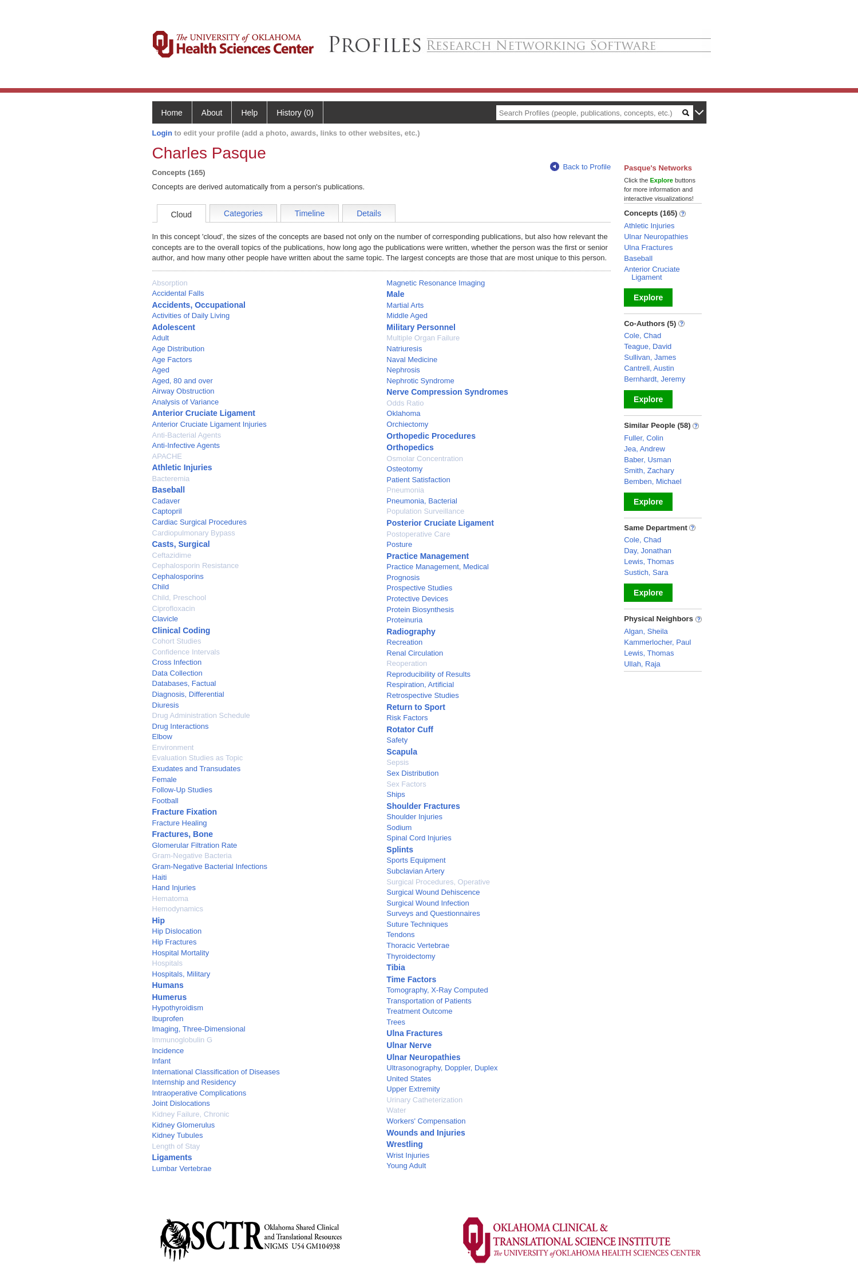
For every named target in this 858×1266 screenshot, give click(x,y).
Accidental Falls (178, 293)
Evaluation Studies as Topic (197, 757)
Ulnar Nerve (409, 1045)
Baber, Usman (647, 459)
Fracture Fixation (185, 811)
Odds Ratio (405, 403)
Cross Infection (177, 662)
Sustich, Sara (646, 572)
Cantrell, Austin (649, 368)
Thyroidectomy (410, 956)
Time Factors (411, 979)
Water (396, 1110)
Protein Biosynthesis (420, 609)
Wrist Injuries (407, 1155)
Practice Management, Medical (437, 566)
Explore (648, 297)
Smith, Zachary (649, 470)
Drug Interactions (180, 726)
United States (408, 1078)
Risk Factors (407, 717)
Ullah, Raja (642, 664)
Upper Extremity (413, 1089)
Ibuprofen (168, 1018)
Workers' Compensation (425, 1121)
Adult (160, 338)
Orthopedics (409, 447)
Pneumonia (405, 490)
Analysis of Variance (185, 402)
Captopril (167, 511)
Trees (395, 1022)
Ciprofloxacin (173, 608)
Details (369, 213)
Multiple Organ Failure (423, 338)
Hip (158, 920)
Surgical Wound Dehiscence (433, 892)
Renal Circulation (414, 653)
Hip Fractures (174, 942)
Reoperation (406, 663)
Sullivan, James (650, 357)
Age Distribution (178, 348)
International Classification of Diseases (216, 1071)
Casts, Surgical (181, 544)
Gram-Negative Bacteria (192, 855)
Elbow (162, 736)
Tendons (400, 934)
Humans (168, 985)
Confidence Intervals (186, 652)
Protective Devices (417, 598)
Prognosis (403, 577)
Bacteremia (171, 478)
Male (395, 294)
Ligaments (172, 1157)
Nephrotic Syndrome (420, 380)
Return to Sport (415, 707)
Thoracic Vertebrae (417, 945)
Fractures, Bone (182, 834)
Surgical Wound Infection (427, 903)
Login (162, 133)
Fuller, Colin (643, 438)
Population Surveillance (425, 511)
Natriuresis (404, 348)
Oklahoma (403, 413)
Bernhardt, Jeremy (654, 379)
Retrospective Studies (422, 695)
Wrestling (404, 1144)
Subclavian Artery (415, 871)
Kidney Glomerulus (183, 1125)
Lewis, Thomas (649, 561)
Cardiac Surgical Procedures (199, 522)
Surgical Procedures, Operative (438, 882)
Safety (397, 740)
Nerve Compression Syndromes (447, 391)
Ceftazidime (172, 555)
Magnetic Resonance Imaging (435, 283)
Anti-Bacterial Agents (187, 435)
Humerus (169, 997)
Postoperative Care (418, 534)
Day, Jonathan (647, 550)
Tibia (395, 967)
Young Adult (406, 1165)
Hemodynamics (178, 908)
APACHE (167, 456)
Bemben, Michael (652, 481)
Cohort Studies (176, 641)
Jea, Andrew (644, 449)
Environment (173, 747)
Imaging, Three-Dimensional (199, 1029)
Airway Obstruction (183, 391)
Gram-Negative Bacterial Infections (210, 866)
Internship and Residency (194, 1082)
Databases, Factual (184, 683)
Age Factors (172, 359)
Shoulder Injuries (414, 816)
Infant (161, 1061)
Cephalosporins (178, 576)
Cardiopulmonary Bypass (193, 533)
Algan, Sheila (646, 631)
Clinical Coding (181, 630)
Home (172, 112)
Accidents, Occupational (199, 304)
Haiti (159, 877)
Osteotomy (404, 469)
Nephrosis (403, 370)
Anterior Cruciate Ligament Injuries (209, 424)
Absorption (170, 283)
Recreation (404, 642)
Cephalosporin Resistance (195, 565)
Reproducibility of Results (428, 674)
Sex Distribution (412, 773)
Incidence (168, 1050)
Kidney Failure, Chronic (191, 1114)
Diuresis (165, 705)
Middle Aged (407, 315)
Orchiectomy (407, 424)
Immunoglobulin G (182, 1039)
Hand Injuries (174, 887)
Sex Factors (406, 784)
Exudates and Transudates (196, 768)
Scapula (401, 751)
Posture (399, 544)
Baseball (168, 489)
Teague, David (647, 346)
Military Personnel (421, 327)
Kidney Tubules (177, 1135)
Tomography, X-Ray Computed (437, 990)
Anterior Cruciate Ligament (203, 413)
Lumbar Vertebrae (182, 1168)
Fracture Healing (179, 823)
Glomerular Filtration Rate (195, 845)
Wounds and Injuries (425, 1132)
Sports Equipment (415, 860)
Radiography (411, 631)
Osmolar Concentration (424, 458)
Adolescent (173, 327)
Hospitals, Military (181, 974)
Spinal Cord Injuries (418, 838)
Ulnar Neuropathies (423, 1057)
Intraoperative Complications (199, 1093)
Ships (395, 794)
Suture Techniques (417, 924)
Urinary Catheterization (424, 1100)
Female (164, 779)
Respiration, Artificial (420, 684)
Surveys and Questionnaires (433, 913)
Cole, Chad (642, 335)
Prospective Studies (419, 588)
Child (160, 586)
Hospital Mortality (180, 952)
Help (249, 112)
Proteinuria (404, 620)
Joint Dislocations (181, 1103)
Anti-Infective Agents (186, 445)
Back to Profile (580, 166)
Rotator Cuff (409, 729)
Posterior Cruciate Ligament (440, 522)
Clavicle (165, 618)
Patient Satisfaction (418, 479)
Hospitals (167, 963)
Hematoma (170, 898)
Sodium (399, 827)
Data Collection (177, 673)
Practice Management (427, 556)
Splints (399, 849)
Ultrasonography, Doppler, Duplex (441, 1067)
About (212, 112)
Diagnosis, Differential (188, 694)
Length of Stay (176, 1146)
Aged (160, 370)
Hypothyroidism (178, 1007)
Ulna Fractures (414, 1033)
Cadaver (166, 501)
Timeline (310, 213)
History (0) (295, 112)
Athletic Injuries (182, 467)
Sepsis (397, 762)
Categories (243, 213)
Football (165, 800)
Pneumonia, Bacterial (421, 501)
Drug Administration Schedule (201, 715)
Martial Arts (405, 305)
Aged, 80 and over (182, 380)
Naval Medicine (411, 359)
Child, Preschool (179, 597)
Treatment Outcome (419, 1011)
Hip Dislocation (177, 931)
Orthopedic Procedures (431, 435)
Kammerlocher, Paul (657, 642)
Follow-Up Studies (182, 789)
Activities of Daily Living (191, 315)
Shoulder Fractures (423, 806)
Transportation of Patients (428, 1001)
